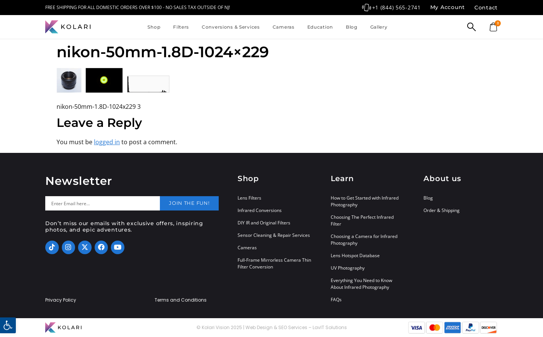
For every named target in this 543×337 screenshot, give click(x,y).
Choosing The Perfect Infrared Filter (362, 220)
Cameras (284, 27)
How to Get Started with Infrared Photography (365, 201)
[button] (8, 325)
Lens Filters (249, 198)
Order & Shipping (441, 210)
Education (320, 27)
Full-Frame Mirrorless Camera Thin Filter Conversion (274, 263)
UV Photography (348, 268)
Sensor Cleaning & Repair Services (274, 235)
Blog (351, 27)
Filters (181, 27)
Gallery (379, 27)
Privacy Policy (60, 300)
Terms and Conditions (181, 300)
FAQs (336, 299)
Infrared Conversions (260, 210)
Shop (153, 27)
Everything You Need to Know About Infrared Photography (361, 283)
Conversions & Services (231, 27)
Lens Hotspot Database (355, 255)
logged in (107, 142)
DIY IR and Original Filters (264, 223)
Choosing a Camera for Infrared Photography (364, 239)
